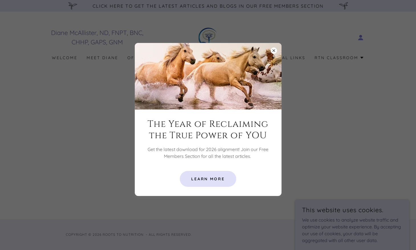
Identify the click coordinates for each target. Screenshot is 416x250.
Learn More (208, 178)
